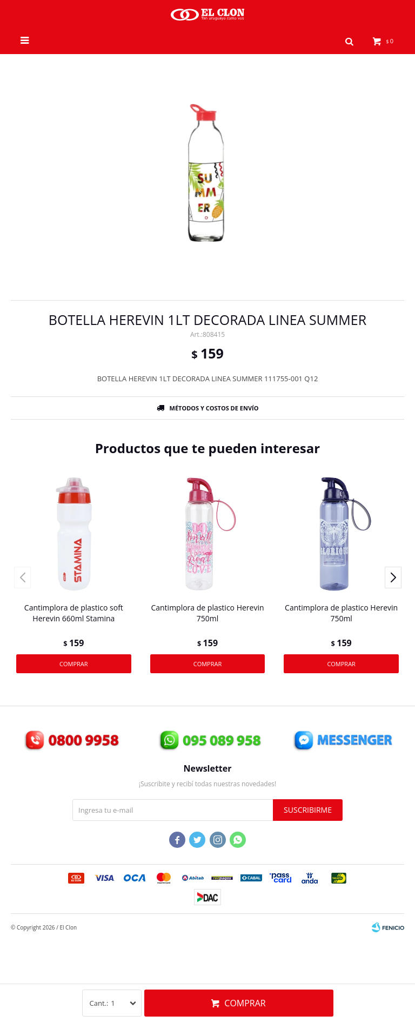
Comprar (244, 1003)
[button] (349, 40)
